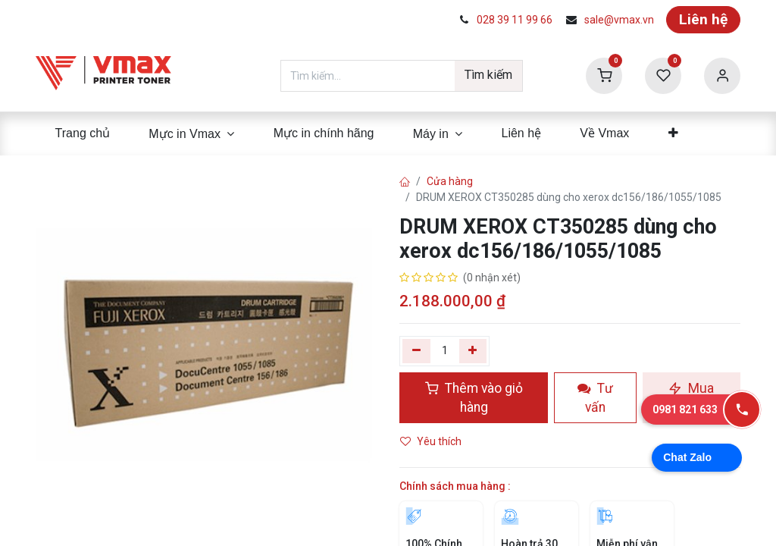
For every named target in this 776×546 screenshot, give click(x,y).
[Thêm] (473, 351)
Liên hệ (703, 19)
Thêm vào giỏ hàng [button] (474, 398)
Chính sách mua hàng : (455, 486)
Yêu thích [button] (432, 441)
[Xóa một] (416, 351)
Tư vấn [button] (595, 398)
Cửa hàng (450, 181)
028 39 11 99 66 (514, 20)
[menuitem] (83, 133)
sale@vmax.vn (619, 20)
